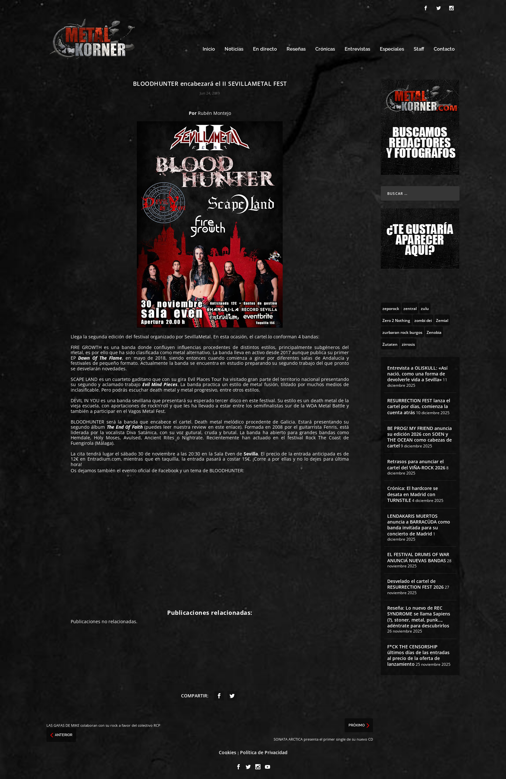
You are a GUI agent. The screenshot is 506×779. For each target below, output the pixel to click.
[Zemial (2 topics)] (442, 318)
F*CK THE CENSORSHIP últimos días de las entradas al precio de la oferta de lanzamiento (418, 653)
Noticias (234, 47)
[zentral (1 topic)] (410, 306)
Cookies (227, 750)
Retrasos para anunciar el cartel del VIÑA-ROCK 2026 (416, 463)
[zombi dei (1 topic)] (423, 318)
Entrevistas (357, 47)
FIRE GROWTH (86, 345)
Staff (419, 47)
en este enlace (224, 425)
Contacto (444, 47)
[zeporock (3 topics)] (391, 306)
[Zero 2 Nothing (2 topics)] (396, 318)
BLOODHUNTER (87, 420)
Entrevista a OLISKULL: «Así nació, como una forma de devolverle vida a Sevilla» (417, 372)
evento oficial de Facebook (150, 469)
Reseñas (296, 47)
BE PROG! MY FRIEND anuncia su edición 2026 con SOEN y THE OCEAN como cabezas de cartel (419, 435)
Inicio (209, 47)
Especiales (392, 47)
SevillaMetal (198, 335)
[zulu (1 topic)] (424, 306)
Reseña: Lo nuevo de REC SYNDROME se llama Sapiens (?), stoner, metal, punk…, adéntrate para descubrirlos (418, 615)
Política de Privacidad (264, 750)
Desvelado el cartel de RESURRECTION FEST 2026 (415, 582)
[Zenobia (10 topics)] (434, 330)
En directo (265, 47)
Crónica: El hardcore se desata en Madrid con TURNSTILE (412, 492)
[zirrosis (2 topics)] (408, 341)
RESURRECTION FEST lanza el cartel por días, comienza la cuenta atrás (418, 404)
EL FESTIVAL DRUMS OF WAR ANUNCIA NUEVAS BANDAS (418, 556)
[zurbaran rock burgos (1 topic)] (402, 330)
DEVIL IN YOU (85, 398)
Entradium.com (104, 457)
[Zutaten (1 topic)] (390, 341)
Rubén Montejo (214, 111)
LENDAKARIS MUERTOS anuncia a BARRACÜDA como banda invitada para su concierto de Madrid (418, 523)
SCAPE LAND (84, 377)
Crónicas (325, 47)
